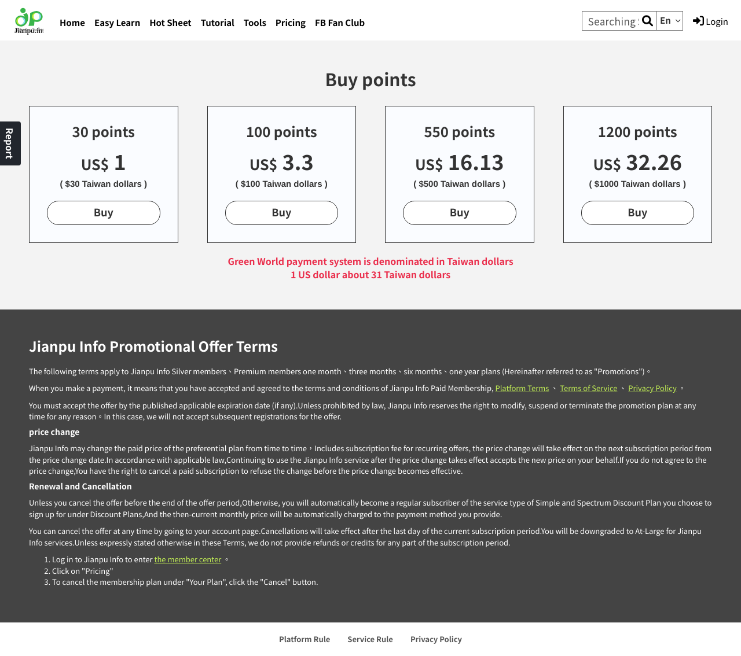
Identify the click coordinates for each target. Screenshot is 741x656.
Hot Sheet (170, 23)
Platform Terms (522, 387)
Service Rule (370, 638)
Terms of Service (588, 387)
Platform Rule (304, 638)
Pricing (291, 23)
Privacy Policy (652, 387)
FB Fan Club (340, 23)
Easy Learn (117, 23)
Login (710, 21)
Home (72, 23)
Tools (255, 23)
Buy (103, 212)
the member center (187, 559)
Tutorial (217, 23)
